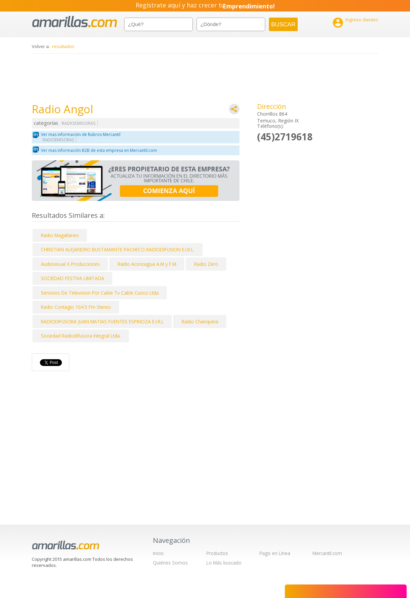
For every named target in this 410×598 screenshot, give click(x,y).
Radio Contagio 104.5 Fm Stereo (76, 307)
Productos (217, 553)
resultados (63, 46)
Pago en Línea (274, 553)
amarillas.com (74, 22)
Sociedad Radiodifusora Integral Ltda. (81, 335)
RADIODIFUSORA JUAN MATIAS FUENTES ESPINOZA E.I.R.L (102, 321)
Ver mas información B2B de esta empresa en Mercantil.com (99, 150)
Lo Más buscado (224, 562)
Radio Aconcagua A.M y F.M (147, 264)
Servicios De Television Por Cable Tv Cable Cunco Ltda (100, 293)
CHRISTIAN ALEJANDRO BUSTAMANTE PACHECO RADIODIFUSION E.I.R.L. (118, 249)
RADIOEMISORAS (79, 123)
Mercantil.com (327, 553)
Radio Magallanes (60, 235)
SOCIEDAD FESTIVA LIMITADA (72, 278)
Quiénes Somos (170, 562)
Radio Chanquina (200, 321)
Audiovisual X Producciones (70, 264)
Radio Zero (206, 264)
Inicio (158, 553)
